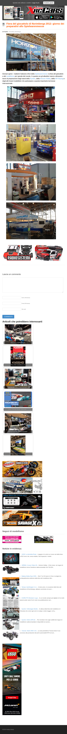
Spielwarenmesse (41, 74)
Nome (26, 297)
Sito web (24, 309)
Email (26, 303)
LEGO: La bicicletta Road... (29, 554)
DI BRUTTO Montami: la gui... (30, 598)
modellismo (10, 76)
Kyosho (32, 78)
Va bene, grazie (48, 3)
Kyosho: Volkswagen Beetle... (30, 609)
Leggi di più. (36, 3)
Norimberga (18, 31)
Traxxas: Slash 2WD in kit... (29, 630)
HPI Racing (59, 78)
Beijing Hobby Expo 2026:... (30, 576)
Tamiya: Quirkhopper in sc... (30, 587)
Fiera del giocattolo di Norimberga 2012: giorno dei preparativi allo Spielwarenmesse (35, 25)
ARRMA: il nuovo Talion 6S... (30, 565)
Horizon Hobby (45, 78)
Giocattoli (11, 31)
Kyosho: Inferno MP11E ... (29, 620)
